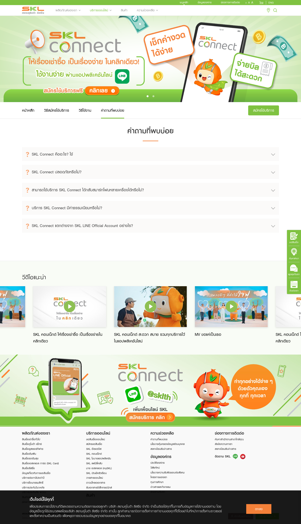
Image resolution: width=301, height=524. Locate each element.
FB (242, 456)
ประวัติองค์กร (157, 462)
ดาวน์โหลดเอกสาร (95, 482)
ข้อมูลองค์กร (205, 2)
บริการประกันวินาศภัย (33, 487)
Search (275, 10)
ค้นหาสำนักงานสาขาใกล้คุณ (229, 439)
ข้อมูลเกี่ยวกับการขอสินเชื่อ (36, 473)
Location (268, 10)
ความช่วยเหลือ (146, 10)
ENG (271, 2)
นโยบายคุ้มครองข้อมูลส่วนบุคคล (167, 444)
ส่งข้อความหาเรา (223, 444)
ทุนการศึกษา (157, 482)
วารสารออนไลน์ (94, 477)
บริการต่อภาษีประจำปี (33, 477)
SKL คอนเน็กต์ (94, 453)
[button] (147, 96)
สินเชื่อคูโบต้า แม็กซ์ (32, 444)
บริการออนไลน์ (99, 10)
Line (235, 456)
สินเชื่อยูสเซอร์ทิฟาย (32, 448)
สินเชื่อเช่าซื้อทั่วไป (31, 439)
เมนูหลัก (184, 2)
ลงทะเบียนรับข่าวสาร (161, 448)
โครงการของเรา (158, 477)
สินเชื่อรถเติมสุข (30, 458)
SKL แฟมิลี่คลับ (94, 463)
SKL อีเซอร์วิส (93, 448)
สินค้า (124, 10)
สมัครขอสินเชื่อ (94, 444)
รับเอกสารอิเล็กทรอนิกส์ (99, 487)
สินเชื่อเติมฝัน (29, 453)
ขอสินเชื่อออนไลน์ (95, 439)
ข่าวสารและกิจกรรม (160, 487)
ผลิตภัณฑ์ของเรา (66, 10)
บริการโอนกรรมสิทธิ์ (32, 482)
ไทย (261, 2)
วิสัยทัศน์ (155, 467)
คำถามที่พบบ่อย (158, 439)
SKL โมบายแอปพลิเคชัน (98, 458)
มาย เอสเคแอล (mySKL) (99, 468)
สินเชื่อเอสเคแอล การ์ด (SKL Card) (40, 463)
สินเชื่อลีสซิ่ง (28, 468)
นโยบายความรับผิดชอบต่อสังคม (167, 472)
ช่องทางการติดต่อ (230, 2)
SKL (33, 10)
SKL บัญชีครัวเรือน (96, 473)
